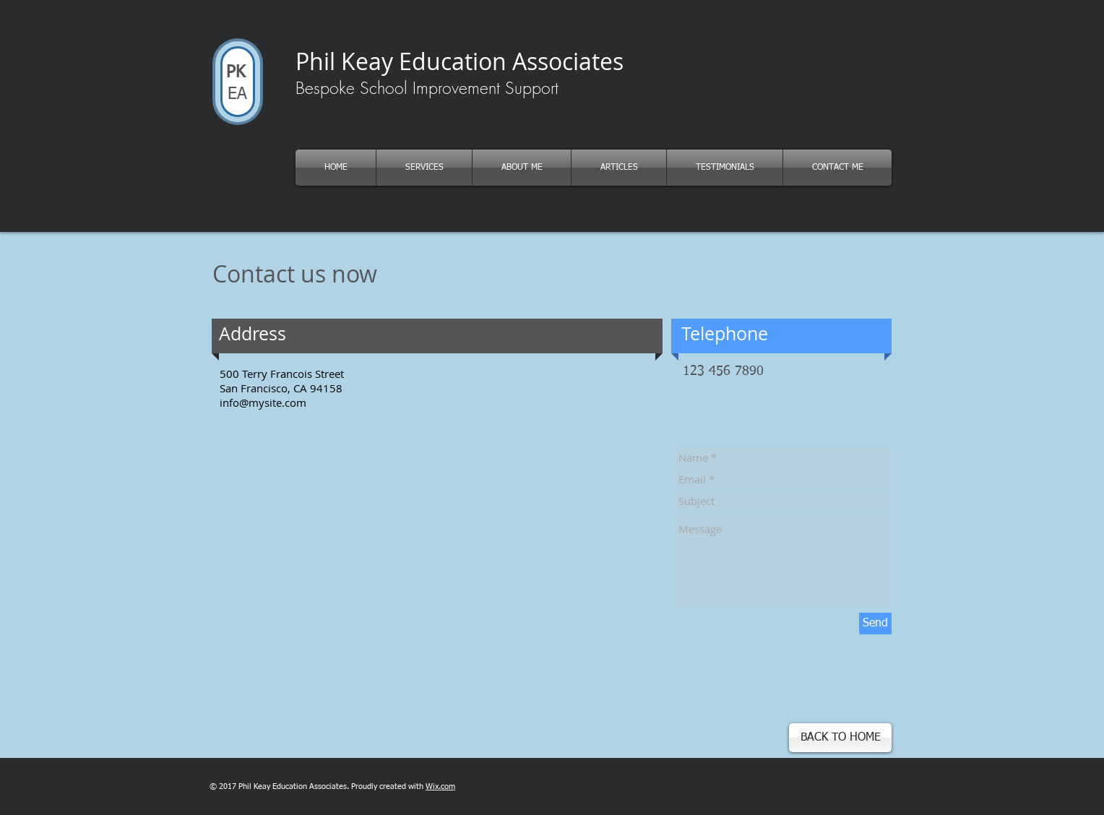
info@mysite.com (263, 402)
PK (233, 72)
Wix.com (440, 786)
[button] (619, 168)
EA (237, 94)
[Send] (875, 623)
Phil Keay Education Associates (460, 61)
